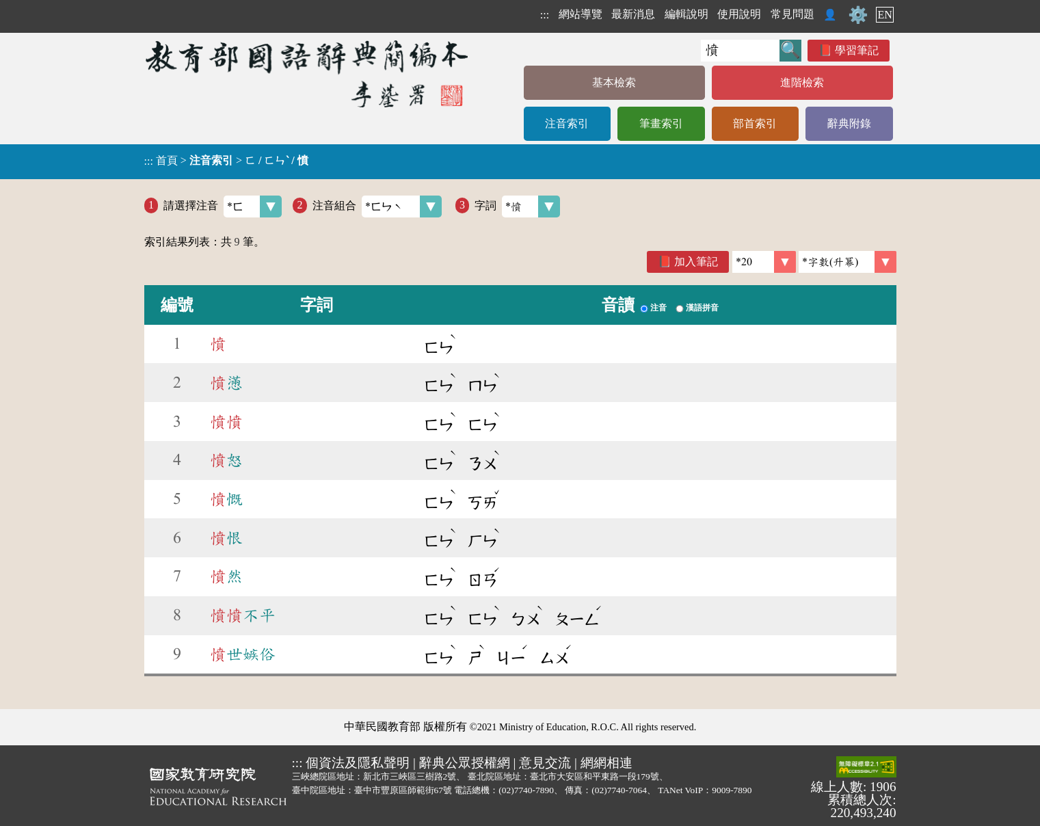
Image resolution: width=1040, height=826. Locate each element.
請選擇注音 (222, 206)
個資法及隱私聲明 (358, 763)
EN (884, 15)
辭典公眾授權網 (464, 763)
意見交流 (545, 763)
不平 (243, 615)
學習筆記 (857, 50)
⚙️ (858, 15)
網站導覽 (580, 14)
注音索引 (567, 123)
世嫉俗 (243, 654)
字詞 (517, 206)
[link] (847, 262)
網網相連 (606, 763)
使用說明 (739, 14)
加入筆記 (696, 261)
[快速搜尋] (740, 51)
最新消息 (633, 14)
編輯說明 (686, 14)
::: (544, 15)
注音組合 (377, 206)
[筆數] (764, 262)
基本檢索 (614, 82)
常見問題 (792, 14)
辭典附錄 (849, 123)
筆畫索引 (661, 123)
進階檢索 (802, 82)
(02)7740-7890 (526, 790)
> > (226, 161)
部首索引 (755, 123)
